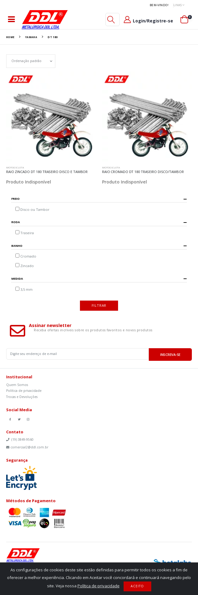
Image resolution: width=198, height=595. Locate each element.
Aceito (137, 586)
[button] (111, 19)
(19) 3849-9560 (20, 439)
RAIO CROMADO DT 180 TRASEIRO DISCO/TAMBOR (143, 171)
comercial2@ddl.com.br (27, 447)
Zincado (27, 265)
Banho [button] (16, 246)
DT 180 (52, 37)
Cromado (28, 256)
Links (177, 5)
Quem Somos (17, 385)
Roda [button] (15, 222)
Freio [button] (15, 199)
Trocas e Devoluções (22, 397)
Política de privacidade (24, 390)
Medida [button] (17, 279)
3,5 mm (26, 289)
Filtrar (99, 305)
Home (10, 37)
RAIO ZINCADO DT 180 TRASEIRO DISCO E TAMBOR (47, 171)
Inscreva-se (170, 354)
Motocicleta (15, 167)
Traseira (27, 233)
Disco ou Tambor (35, 209)
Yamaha (31, 37)
